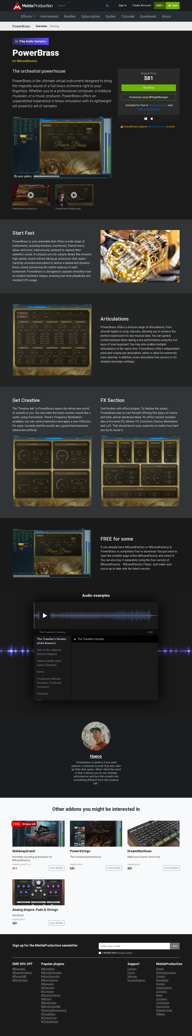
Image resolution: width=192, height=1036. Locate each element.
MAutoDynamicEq (51, 972)
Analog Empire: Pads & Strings (35, 910)
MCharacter (48, 987)
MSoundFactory (158, 105)
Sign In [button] (123, 5)
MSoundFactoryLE (149, 109)
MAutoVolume (49, 980)
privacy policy (124, 952)
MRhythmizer (20, 980)
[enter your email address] (134, 946)
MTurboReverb (49, 1021)
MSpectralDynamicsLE (54, 1010)
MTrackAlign (48, 1014)
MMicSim (46, 999)
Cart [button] (172, 5)
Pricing (54, 26)
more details (56, 868)
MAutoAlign (48, 969)
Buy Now (148, 87)
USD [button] (158, 5)
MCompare (47, 991)
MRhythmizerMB (50, 1006)
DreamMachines (139, 851)
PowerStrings (80, 851)
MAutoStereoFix (50, 976)
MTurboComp (49, 1017)
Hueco (96, 756)
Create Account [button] (141, 5)
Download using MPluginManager (148, 97)
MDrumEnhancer (50, 995)
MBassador (18, 969)
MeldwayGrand (23, 851)
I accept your (117, 952)
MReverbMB (19, 976)
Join (174, 946)
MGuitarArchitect (22, 972)
